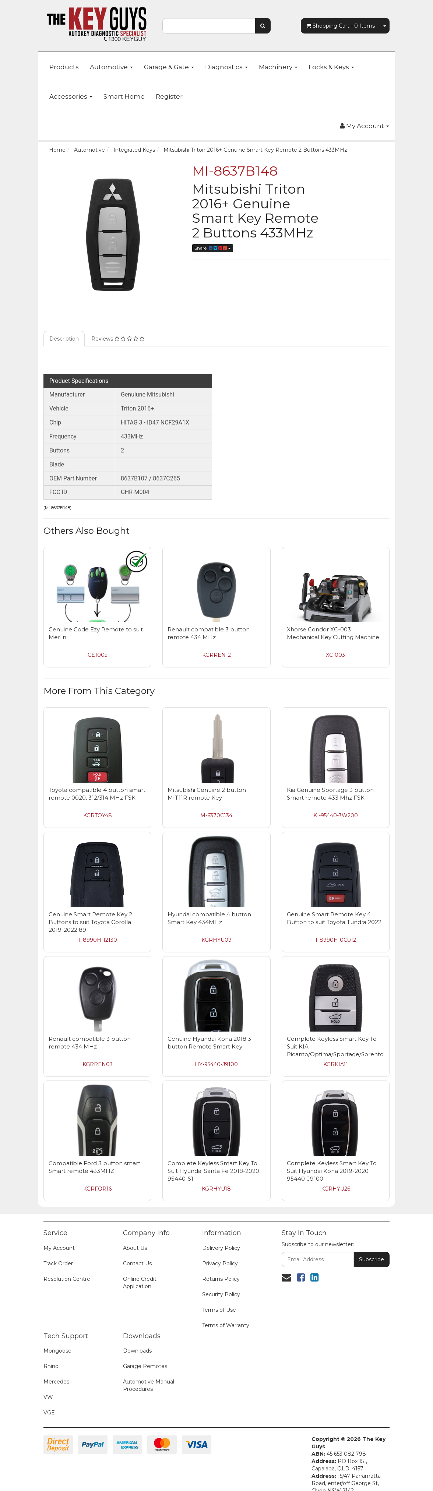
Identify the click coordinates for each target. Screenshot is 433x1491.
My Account (59, 1248)
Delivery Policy (221, 1248)
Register (169, 96)
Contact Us (137, 1263)
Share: (212, 248)
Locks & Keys (331, 67)
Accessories (70, 96)
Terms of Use (219, 1310)
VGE (49, 1412)
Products (64, 67)
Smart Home (124, 96)
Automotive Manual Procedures (148, 1385)
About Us (135, 1248)
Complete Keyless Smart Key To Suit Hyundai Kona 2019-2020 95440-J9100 (332, 1171)
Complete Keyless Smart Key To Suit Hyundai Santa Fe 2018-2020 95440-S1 (213, 1171)
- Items (340, 25)
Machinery (278, 67)
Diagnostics (226, 67)
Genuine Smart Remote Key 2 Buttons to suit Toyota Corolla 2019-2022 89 (90, 922)
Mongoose (57, 1350)
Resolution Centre (66, 1279)
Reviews (117, 338)
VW (48, 1397)
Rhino (51, 1366)
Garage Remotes (145, 1366)
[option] (112, 233)
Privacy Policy (220, 1263)
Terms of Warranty (225, 1325)
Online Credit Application (139, 1283)
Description (64, 338)
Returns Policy (221, 1279)
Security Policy (221, 1294)
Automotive (111, 67)
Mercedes (56, 1381)
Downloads (137, 1350)
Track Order (58, 1263)
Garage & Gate (169, 67)
